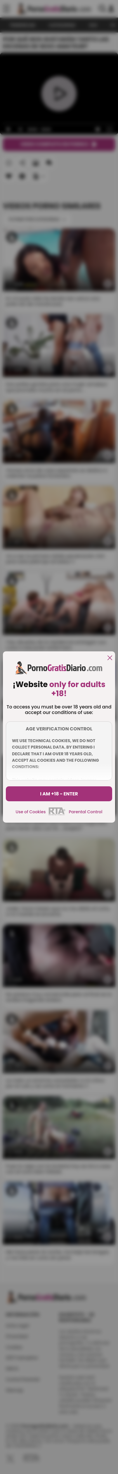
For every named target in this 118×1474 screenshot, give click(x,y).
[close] (109, 658)
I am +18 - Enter (59, 793)
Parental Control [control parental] (85, 812)
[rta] (57, 814)
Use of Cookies (31, 812)
